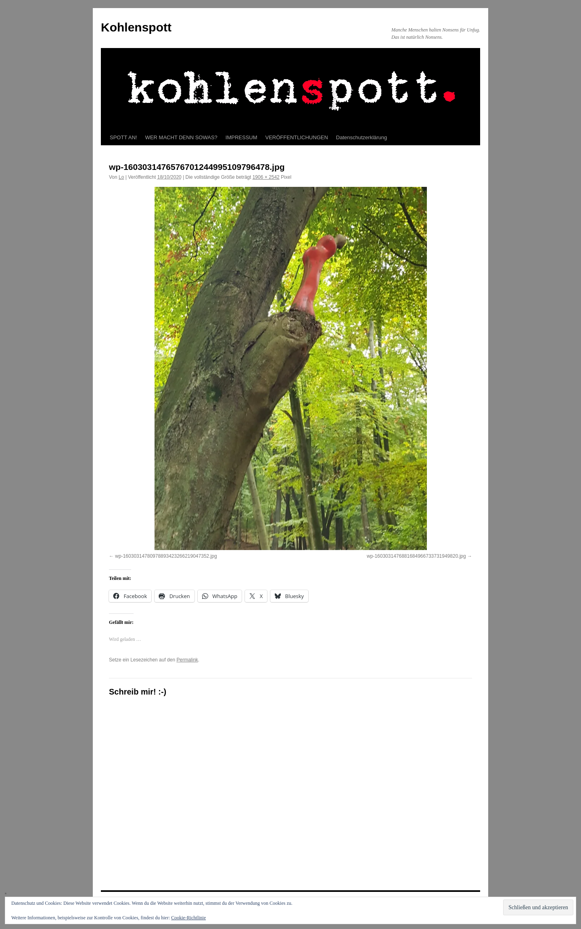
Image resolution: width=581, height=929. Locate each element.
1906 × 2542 (266, 177)
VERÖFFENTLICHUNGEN (296, 137)
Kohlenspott (136, 27)
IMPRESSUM (241, 137)
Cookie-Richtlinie (188, 918)
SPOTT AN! (123, 137)
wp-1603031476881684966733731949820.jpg (416, 556)
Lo (121, 177)
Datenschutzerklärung (361, 137)
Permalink (187, 660)
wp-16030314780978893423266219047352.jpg (166, 556)
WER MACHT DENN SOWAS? (181, 137)
